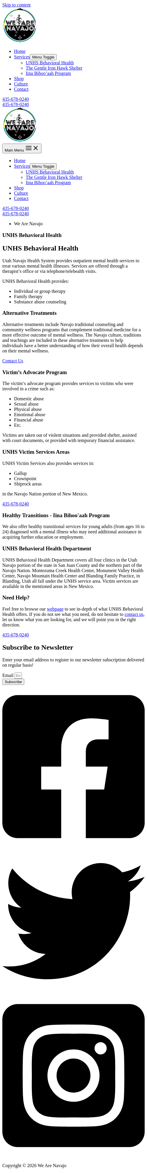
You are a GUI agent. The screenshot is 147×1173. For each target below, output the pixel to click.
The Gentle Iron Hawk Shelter (54, 67)
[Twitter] (73, 991)
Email (8, 675)
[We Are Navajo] (19, 41)
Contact (21, 89)
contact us (133, 614)
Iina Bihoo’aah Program (48, 73)
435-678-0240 (15, 104)
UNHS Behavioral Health (50, 62)
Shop (19, 78)
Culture (21, 83)
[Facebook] (73, 846)
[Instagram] (73, 1155)
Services (22, 56)
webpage (55, 608)
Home (19, 51)
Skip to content (16, 4)
